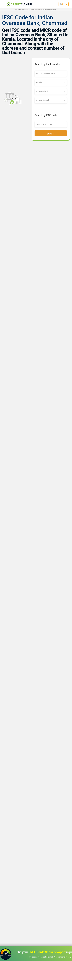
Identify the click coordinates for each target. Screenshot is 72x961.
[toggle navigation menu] (3, 4)
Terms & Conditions (54, 957)
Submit (50, 134)
